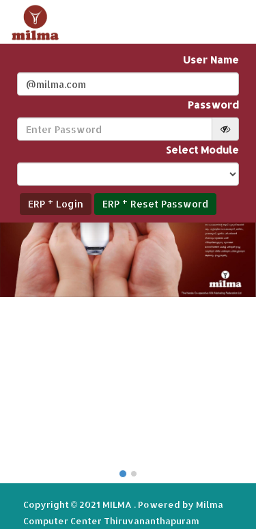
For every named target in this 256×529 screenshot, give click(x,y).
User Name (211, 59)
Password (213, 104)
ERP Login (55, 203)
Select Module (202, 149)
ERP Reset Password (155, 203)
